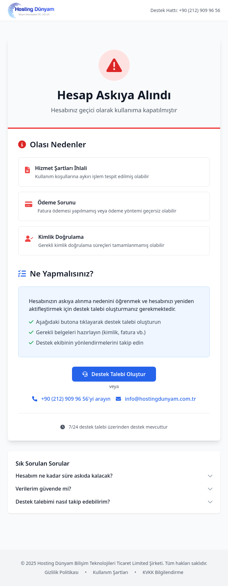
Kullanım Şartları (110, 572)
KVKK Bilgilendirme (163, 572)
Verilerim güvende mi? (114, 488)
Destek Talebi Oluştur (114, 374)
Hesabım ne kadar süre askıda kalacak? (114, 475)
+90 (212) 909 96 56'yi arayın (71, 398)
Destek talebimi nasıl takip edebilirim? (114, 501)
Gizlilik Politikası (61, 572)
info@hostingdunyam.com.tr (156, 398)
